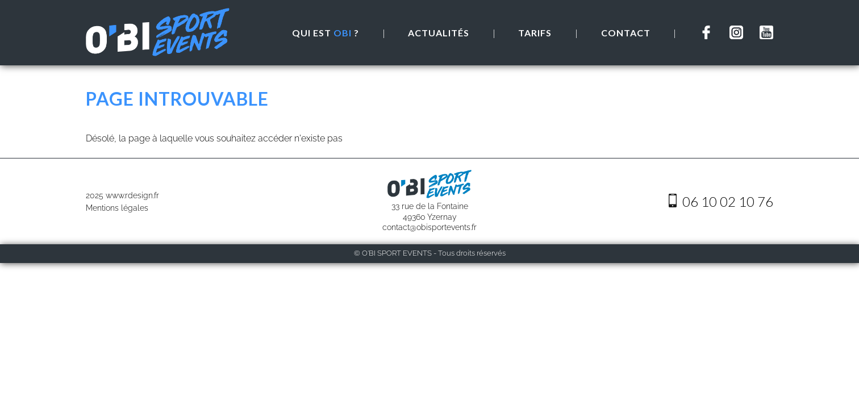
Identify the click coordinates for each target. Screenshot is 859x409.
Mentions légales (117, 207)
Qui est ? (325, 32)
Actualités (438, 32)
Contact (625, 32)
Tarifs (535, 32)
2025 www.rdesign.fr (122, 195)
